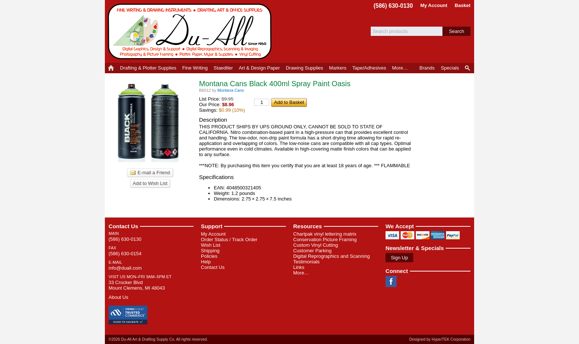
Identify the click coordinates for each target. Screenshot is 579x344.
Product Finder (468, 68)
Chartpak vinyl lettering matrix (324, 234)
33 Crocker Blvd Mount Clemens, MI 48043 (137, 285)
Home (111, 68)
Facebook (391, 281)
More (400, 68)
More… (301, 273)
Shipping (210, 250)
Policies (209, 256)
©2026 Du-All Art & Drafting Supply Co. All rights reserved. (158, 339)
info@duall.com (125, 268)
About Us (118, 297)
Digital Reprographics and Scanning (331, 256)
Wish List (210, 245)
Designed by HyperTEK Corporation (439, 339)
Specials (450, 68)
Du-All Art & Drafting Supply (191, 31)
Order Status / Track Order (229, 239)
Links (298, 267)
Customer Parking (312, 250)
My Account (433, 5)
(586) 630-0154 (125, 253)
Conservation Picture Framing (325, 239)
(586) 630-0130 (393, 6)
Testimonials (306, 261)
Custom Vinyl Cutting (315, 245)
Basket (462, 5)
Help (206, 261)
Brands (427, 68)
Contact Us (123, 226)
